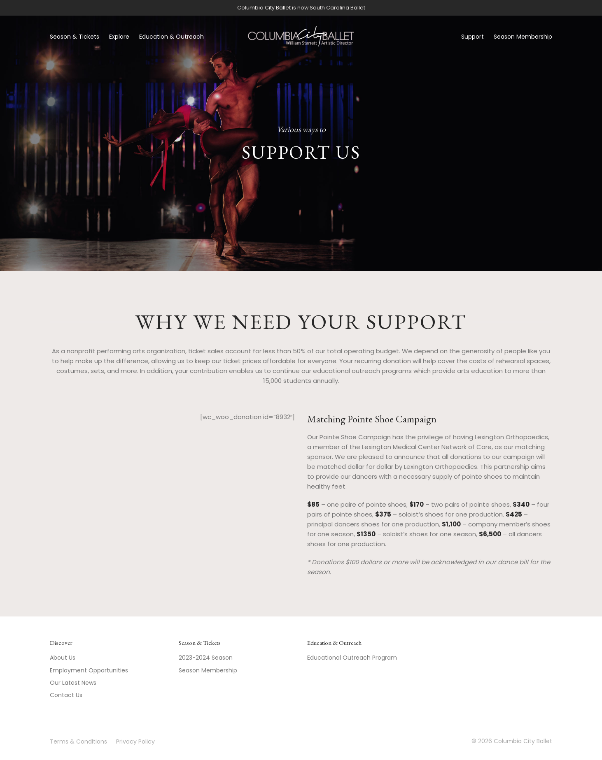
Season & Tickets (74, 36)
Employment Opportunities (89, 670)
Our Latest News (73, 683)
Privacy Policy (135, 741)
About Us (62, 657)
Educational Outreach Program (352, 657)
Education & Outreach (171, 36)
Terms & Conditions (78, 741)
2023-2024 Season (206, 657)
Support (472, 36)
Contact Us (66, 695)
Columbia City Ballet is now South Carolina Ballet (301, 7)
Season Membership (523, 36)
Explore (119, 36)
